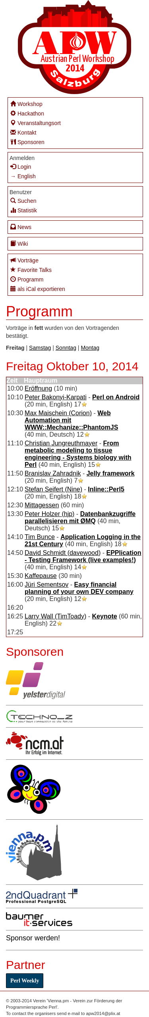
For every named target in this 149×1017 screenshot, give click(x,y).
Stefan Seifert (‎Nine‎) (53, 489)
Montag (90, 348)
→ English (23, 176)
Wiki (19, 243)
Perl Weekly (24, 981)
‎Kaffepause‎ (41, 575)
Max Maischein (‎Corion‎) (58, 413)
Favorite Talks (31, 269)
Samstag (40, 348)
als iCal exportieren (37, 288)
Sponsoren (27, 142)
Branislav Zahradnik (53, 473)
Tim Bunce (40, 537)
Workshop (26, 103)
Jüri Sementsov (46, 584)
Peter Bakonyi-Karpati (56, 397)
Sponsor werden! (33, 938)
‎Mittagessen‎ (42, 505)
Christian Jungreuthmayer (61, 443)
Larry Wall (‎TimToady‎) (55, 616)
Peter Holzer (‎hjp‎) (49, 513)
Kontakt (23, 132)
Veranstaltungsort (35, 122)
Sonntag (66, 348)
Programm (26, 279)
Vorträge (24, 260)
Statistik (23, 210)
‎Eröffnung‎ (38, 388)
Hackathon (27, 113)
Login (20, 166)
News (20, 226)
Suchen (23, 200)
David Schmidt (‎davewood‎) (63, 552)
